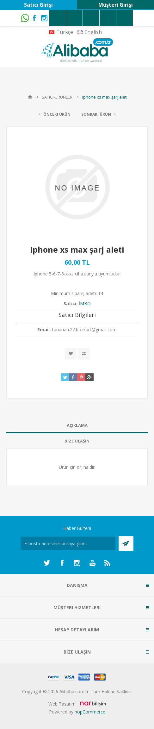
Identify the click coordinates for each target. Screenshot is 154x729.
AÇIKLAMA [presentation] (77, 425)
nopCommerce (90, 712)
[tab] (77, 425)
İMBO (85, 303)
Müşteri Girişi (115, 4)
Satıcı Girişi (38, 4)
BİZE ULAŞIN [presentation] (77, 441)
